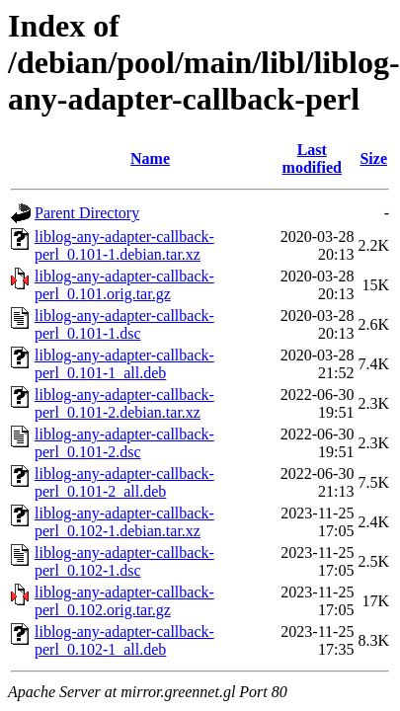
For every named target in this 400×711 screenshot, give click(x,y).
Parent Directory (87, 212)
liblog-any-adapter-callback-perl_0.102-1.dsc (124, 561)
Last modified (312, 158)
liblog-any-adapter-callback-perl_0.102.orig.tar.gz (124, 601)
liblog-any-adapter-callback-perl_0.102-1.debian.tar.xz (124, 522)
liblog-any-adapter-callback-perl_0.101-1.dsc (124, 324)
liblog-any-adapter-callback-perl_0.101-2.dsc (124, 443)
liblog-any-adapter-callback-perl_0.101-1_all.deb (124, 364)
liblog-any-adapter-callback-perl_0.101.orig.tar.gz (124, 285)
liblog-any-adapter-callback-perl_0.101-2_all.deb (124, 482)
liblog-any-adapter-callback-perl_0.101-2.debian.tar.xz (124, 403)
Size (373, 158)
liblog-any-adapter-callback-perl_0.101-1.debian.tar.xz (124, 245)
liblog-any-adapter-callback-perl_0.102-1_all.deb (124, 640)
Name (150, 158)
